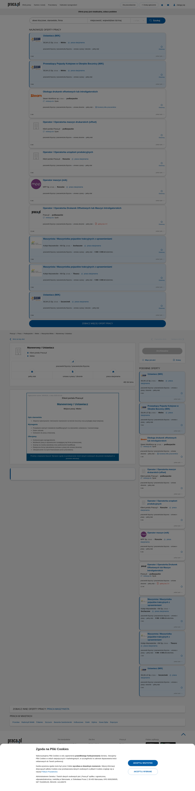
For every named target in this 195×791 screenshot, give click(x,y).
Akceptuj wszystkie (143, 763)
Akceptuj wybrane (143, 772)
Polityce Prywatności (49, 772)
